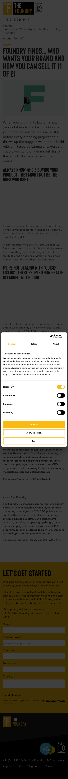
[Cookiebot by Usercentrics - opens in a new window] (53, 336)
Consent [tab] (12, 344)
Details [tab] (34, 344)
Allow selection (34, 433)
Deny (34, 441)
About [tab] (56, 344)
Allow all (34, 424)
